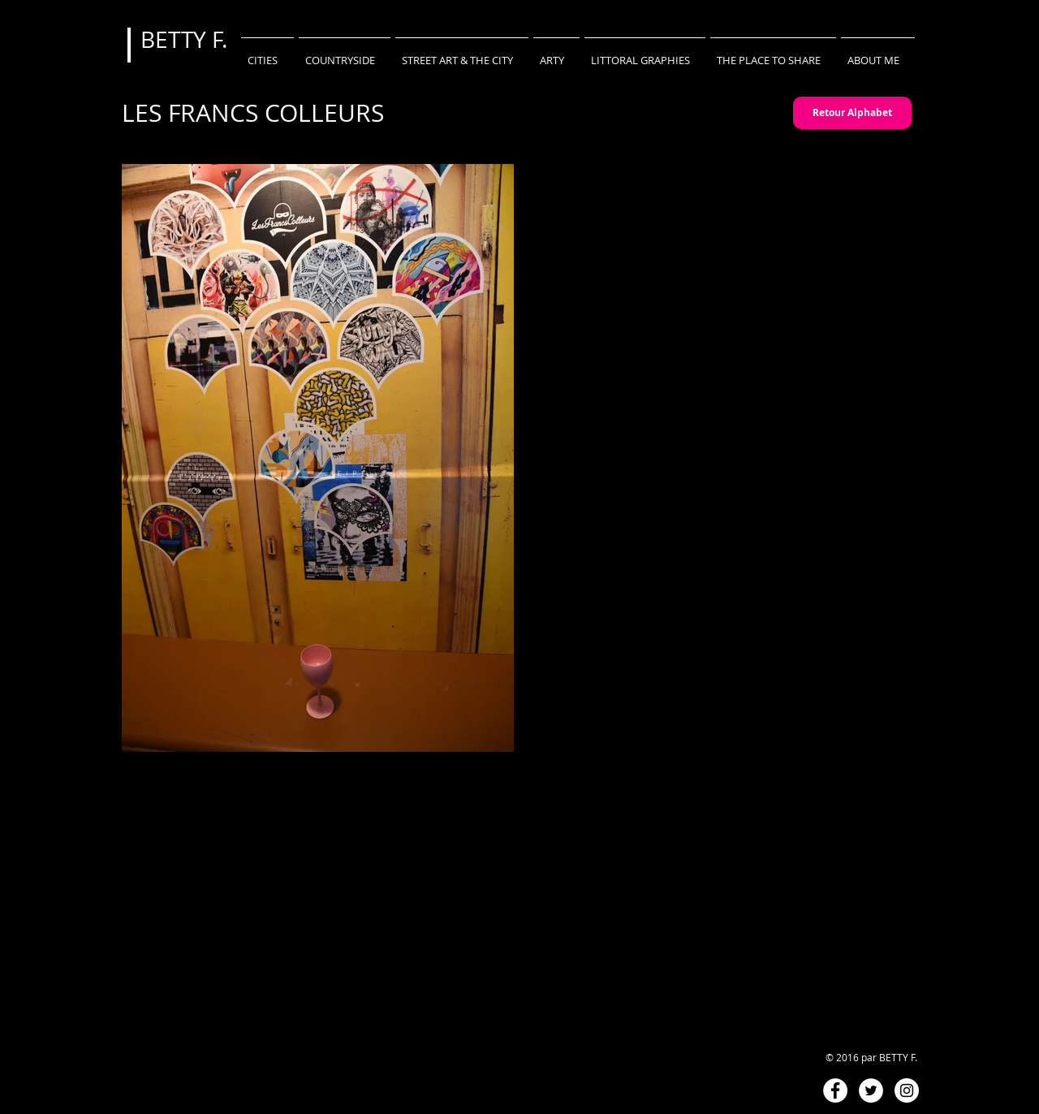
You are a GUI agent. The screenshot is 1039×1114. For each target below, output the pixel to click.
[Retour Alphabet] (852, 113)
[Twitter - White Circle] (871, 1090)
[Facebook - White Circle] (835, 1090)
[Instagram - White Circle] (907, 1090)
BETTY (176, 39)
